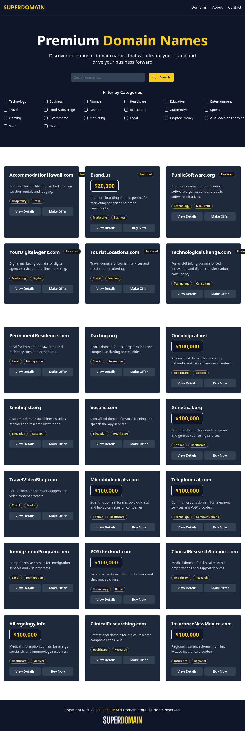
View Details (24, 211)
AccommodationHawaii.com (41, 175)
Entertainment (221, 101)
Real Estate (138, 109)
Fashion (95, 109)
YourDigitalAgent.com (34, 252)
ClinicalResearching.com (118, 624)
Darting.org (103, 335)
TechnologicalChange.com (201, 252)
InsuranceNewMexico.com (202, 624)
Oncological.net (189, 335)
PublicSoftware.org (193, 175)
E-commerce (58, 118)
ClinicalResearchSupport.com (205, 551)
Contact (234, 7)
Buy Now (139, 228)
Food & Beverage (62, 109)
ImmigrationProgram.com (39, 551)
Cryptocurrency (181, 118)
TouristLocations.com (114, 252)
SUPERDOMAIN (24, 7)
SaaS (12, 126)
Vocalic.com (103, 407)
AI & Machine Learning (227, 118)
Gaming (15, 118)
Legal (134, 118)
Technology (17, 101)
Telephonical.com (191, 479)
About (217, 7)
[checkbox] (5, 101)
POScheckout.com (110, 551)
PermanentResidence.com (39, 335)
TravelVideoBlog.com (33, 479)
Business (56, 101)
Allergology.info (27, 624)
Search (161, 77)
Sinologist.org (25, 407)
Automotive (179, 109)
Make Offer (58, 211)
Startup (55, 126)
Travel (13, 109)
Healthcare (138, 101)
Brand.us (100, 175)
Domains (199, 7)
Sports (215, 109)
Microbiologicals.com (114, 479)
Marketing (97, 118)
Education (177, 101)
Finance (95, 101)
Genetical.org (187, 407)
